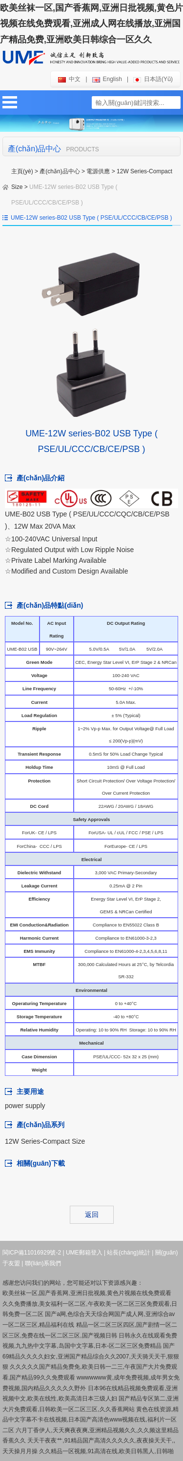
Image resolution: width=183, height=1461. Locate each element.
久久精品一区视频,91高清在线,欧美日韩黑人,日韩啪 (106, 1451)
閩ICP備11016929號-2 (31, 1252)
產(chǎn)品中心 (60, 171)
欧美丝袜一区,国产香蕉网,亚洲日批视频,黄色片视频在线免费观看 (86, 1293)
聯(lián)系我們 (43, 1263)
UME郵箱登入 (84, 1252)
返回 (92, 1214)
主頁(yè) (22, 171)
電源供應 (98, 171)
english (107, 79)
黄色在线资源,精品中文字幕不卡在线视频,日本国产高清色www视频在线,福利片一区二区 (90, 1420)
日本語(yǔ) (153, 79)
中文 (69, 79)
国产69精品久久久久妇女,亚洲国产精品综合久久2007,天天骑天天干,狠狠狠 (90, 1356)
